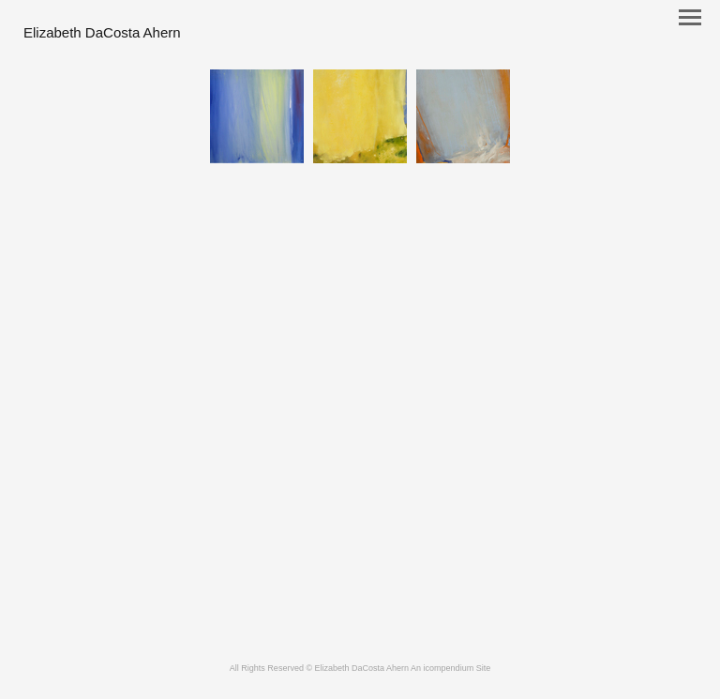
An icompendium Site (450, 668)
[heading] (102, 33)
